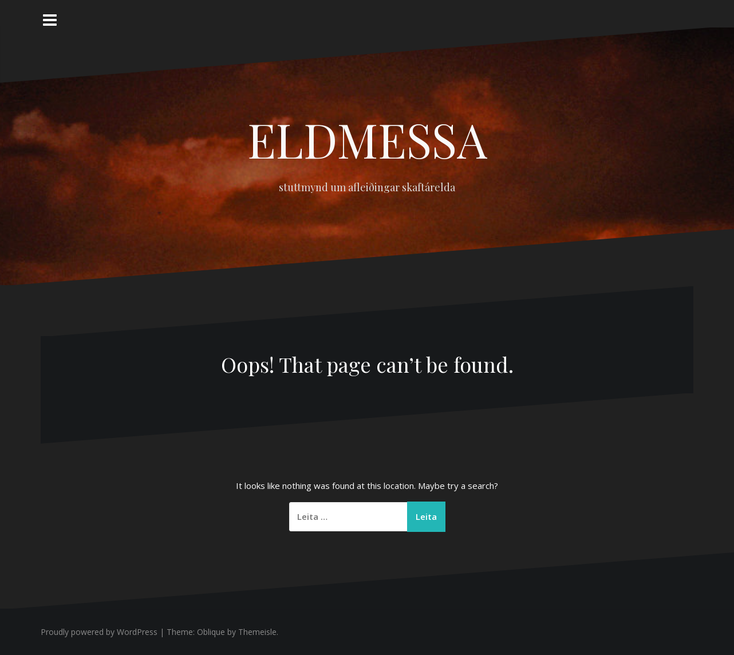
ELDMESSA (367, 139)
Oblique (211, 631)
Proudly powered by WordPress (99, 631)
